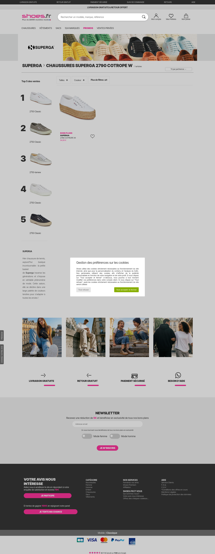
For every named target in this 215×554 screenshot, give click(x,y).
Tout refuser (83, 290)
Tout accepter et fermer (126, 290)
